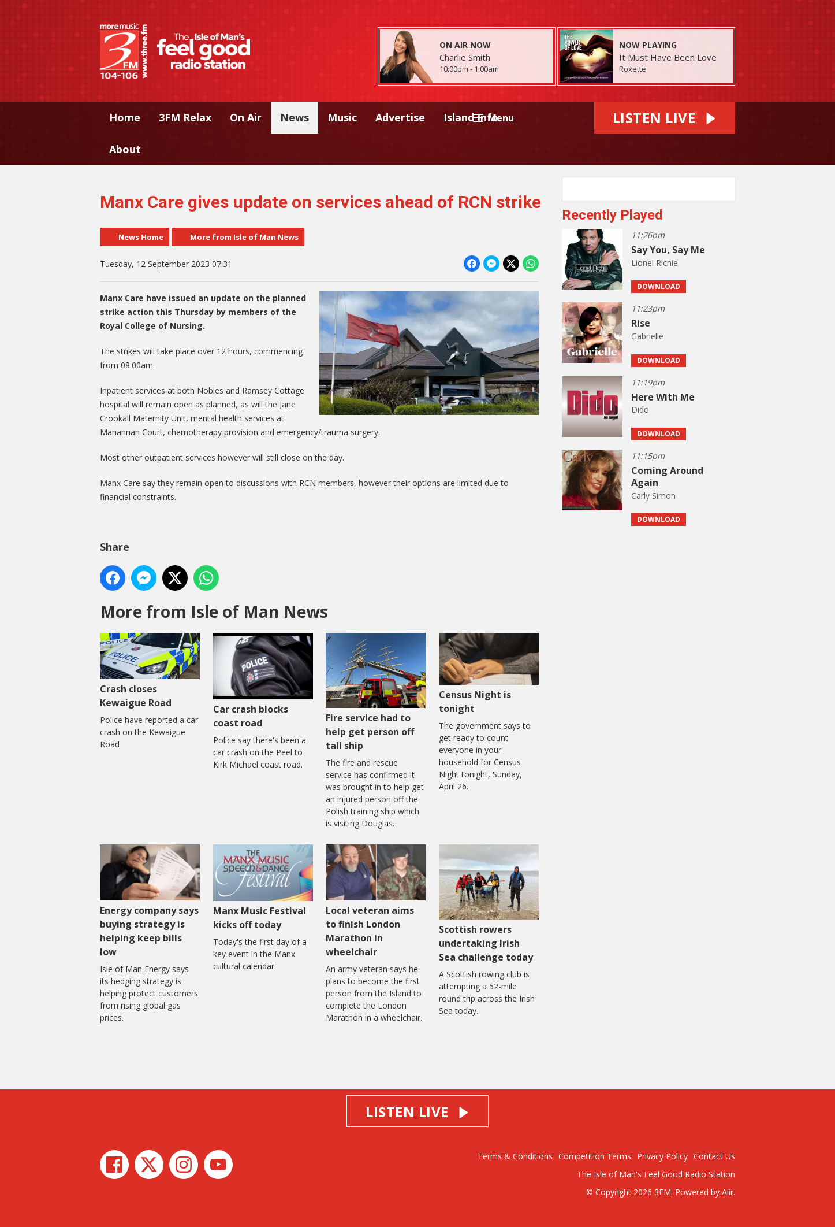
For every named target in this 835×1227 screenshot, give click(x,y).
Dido (640, 409)
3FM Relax (185, 117)
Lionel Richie (654, 262)
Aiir (727, 1192)
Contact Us (714, 1156)
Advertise (400, 117)
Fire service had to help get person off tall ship (376, 692)
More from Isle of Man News (244, 237)
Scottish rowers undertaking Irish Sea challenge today (489, 903)
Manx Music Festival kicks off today (263, 887)
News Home (140, 237)
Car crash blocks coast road (263, 681)
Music (342, 117)
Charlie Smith (464, 57)
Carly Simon (653, 495)
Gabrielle (647, 336)
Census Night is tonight (489, 674)
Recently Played (612, 215)
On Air (246, 117)
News (294, 117)
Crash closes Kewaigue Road (150, 671)
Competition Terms (594, 1156)
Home (124, 117)
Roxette (632, 69)
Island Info (470, 117)
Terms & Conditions (515, 1156)
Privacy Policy (662, 1156)
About (125, 149)
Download (658, 286)
